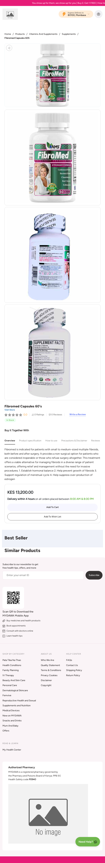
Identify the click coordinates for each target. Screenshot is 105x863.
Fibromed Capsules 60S (17, 38)
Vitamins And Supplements (43, 34)
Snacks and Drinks (12, 720)
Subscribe (94, 575)
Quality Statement (50, 665)
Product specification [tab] (30, 440)
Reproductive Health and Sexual (19, 700)
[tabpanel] (52, 464)
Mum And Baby (10, 725)
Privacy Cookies (49, 675)
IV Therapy (8, 675)
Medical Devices (11, 710)
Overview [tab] (9, 440)
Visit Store (9, 410)
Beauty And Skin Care (13, 680)
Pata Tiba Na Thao (11, 660)
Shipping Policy (74, 670)
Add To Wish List (52, 516)
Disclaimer (46, 680)
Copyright (46, 685)
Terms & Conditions (51, 670)
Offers (5, 730)
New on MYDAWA (12, 715)
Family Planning (10, 670)
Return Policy (73, 675)
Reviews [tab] (95, 440)
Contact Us (72, 665)
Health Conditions (11, 665)
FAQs (69, 660)
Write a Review (77, 414)
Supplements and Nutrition (16, 705)
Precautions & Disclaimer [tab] (74, 440)
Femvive (6, 695)
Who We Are (47, 660)
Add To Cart (52, 507)
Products (20, 34)
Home (7, 34)
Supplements (69, 34)
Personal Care (9, 685)
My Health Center (11, 749)
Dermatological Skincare (15, 690)
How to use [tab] (51, 440)
